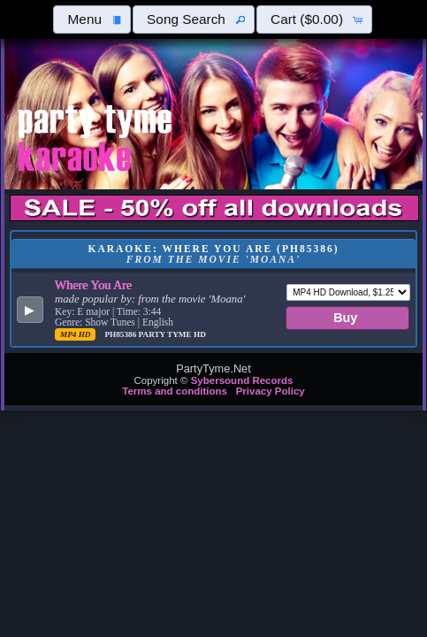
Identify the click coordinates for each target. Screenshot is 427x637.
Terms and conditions (174, 391)
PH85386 (121, 334)
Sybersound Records (242, 380)
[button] (92, 19)
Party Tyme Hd (172, 334)
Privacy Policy (270, 391)
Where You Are (93, 285)
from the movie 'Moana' (191, 299)
